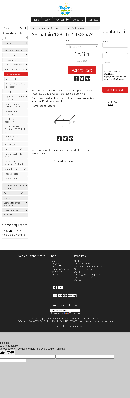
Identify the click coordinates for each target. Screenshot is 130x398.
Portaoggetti (11, 144)
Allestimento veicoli (13, 210)
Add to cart (82, 69)
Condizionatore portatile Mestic (12, 105)
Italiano (72, 304)
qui (10, 230)
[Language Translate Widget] (65, 310)
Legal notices (56, 271)
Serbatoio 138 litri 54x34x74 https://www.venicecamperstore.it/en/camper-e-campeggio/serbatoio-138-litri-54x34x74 (115, 72)
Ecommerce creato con (65, 325)
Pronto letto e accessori (11, 138)
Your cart (62, 19)
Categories (55, 263)
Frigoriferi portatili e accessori (14, 97)
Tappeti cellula (11, 173)
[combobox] (82, 46)
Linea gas (9, 91)
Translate (72, 313)
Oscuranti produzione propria (14, 187)
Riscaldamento (12, 59)
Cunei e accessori (13, 149)
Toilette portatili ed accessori (14, 120)
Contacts (93, 19)
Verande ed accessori (15, 169)
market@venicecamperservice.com (96, 321)
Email (105, 51)
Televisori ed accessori (11, 112)
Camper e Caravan (40, 28)
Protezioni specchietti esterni (14, 162)
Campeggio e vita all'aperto (12, 204)
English (62, 304)
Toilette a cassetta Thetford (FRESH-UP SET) (15, 129)
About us (78, 19)
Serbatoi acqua (79, 28)
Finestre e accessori (14, 64)
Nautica (7, 43)
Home (36, 19)
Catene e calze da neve (13, 155)
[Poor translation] (10, 352)
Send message (115, 89)
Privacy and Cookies (59, 268)
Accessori (11, 79)
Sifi (43, 153)
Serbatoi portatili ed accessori (15, 85)
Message (106, 62)
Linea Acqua (10, 55)
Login (47, 19)
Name (105, 41)
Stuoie (7, 197)
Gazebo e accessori (13, 193)
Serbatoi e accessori (60, 28)
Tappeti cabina (12, 178)
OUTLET (8, 215)
